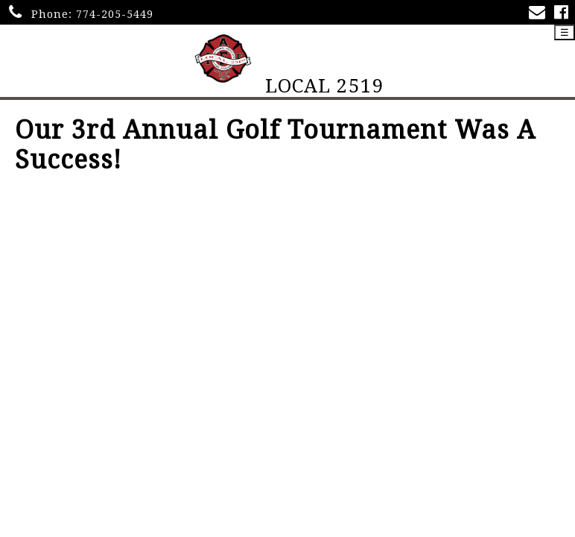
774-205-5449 (114, 14)
